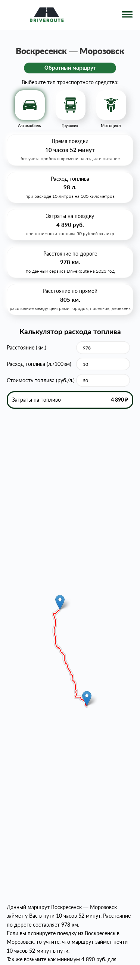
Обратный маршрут (70, 68)
